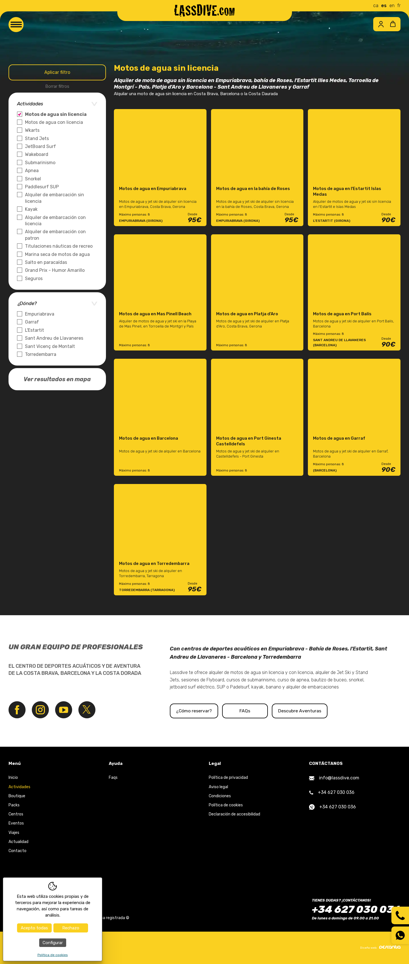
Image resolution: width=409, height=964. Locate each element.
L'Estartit (34, 330)
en (392, 5)
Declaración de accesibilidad (234, 814)
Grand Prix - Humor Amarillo (55, 270)
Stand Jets (37, 138)
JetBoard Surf (40, 146)
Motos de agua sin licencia (56, 114)
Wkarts (32, 130)
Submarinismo (40, 162)
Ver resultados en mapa (57, 379)
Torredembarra (40, 354)
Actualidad (18, 841)
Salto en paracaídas (46, 262)
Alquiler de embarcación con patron (55, 235)
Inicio (13, 777)
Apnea (32, 170)
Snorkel (33, 178)
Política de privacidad (228, 777)
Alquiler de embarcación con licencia (55, 220)
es (384, 5)
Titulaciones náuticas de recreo (59, 246)
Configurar (53, 942)
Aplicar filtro (57, 72)
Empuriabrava (39, 314)
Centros (16, 814)
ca (375, 5)
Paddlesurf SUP (42, 186)
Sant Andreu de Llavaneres (54, 338)
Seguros (34, 278)
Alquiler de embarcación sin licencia (54, 198)
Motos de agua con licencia (54, 122)
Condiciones (220, 796)
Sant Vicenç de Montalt (50, 346)
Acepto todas (34, 927)
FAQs (263, 710)
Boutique (17, 796)
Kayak (31, 209)
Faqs (113, 777)
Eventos (16, 823)
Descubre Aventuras (327, 710)
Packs (14, 805)
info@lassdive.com (334, 778)
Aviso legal (218, 786)
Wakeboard (36, 154)
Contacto (17, 850)
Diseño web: (380, 947)
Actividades (19, 786)
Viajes (14, 832)
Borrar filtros (57, 86)
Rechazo (70, 927)
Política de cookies (226, 805)
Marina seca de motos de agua (57, 254)
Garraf (32, 322)
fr (398, 5)
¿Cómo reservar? (199, 710)
